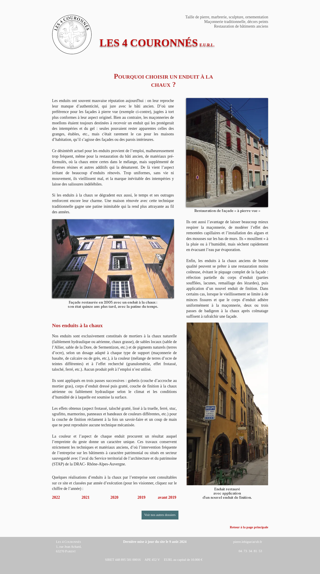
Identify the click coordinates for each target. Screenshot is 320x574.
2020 (114, 497)
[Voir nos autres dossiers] (160, 515)
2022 (56, 497)
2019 (142, 497)
